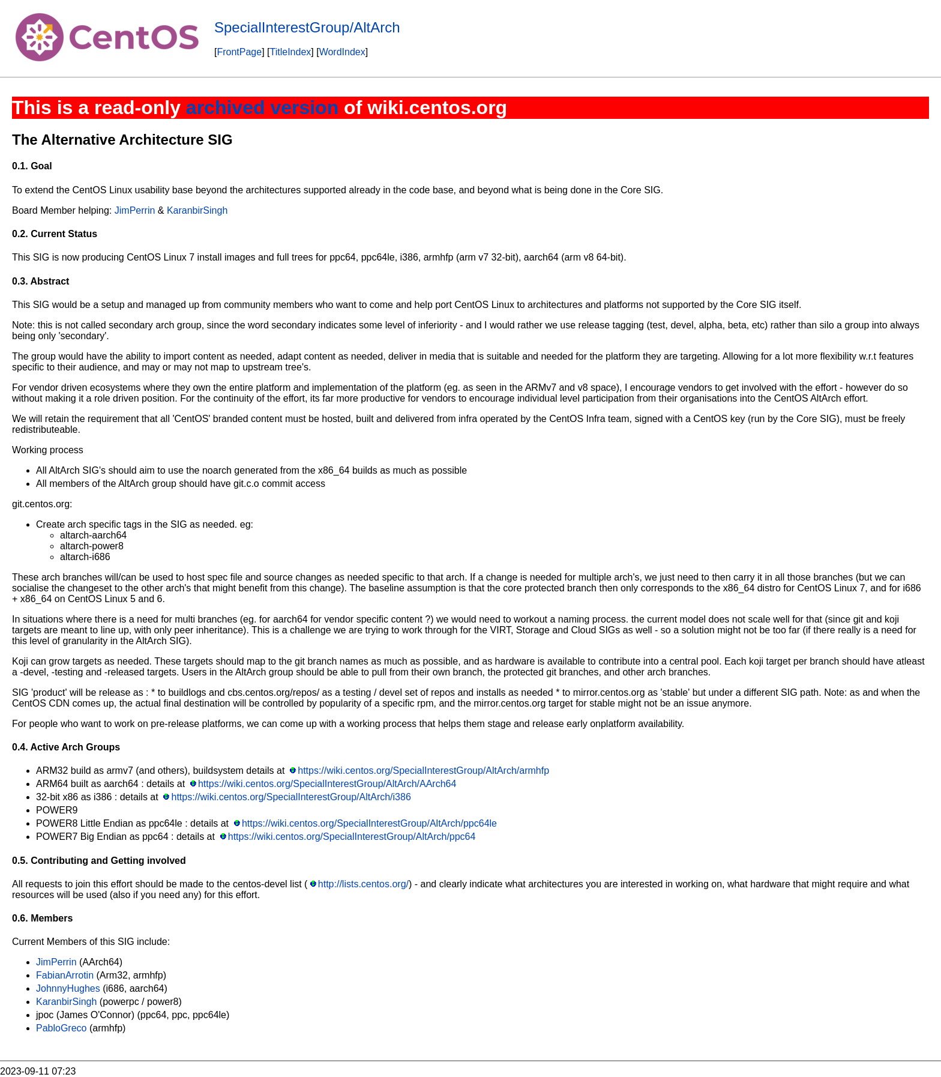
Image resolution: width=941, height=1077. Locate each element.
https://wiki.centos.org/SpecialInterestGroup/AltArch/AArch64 (327, 784)
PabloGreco (61, 1028)
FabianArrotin (65, 975)
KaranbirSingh (197, 210)
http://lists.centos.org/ (363, 884)
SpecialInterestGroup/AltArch (307, 27)
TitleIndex (290, 52)
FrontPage (239, 52)
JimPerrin (135, 210)
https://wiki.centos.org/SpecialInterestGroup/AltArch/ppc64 (352, 836)
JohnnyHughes (68, 988)
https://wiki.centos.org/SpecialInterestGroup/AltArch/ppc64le (369, 823)
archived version (262, 107)
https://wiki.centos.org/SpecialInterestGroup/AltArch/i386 (291, 797)
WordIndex (342, 52)
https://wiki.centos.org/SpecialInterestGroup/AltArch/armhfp (423, 770)
